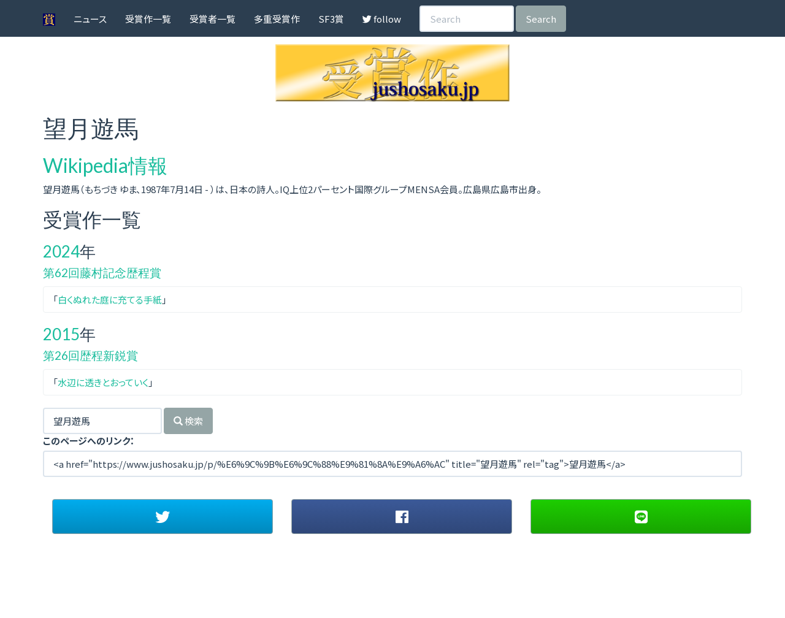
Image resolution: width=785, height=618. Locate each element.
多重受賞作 (277, 18)
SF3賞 (331, 18)
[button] (162, 516)
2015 (61, 334)
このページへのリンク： (89, 440)
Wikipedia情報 (105, 165)
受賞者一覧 (213, 18)
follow (381, 18)
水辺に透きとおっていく (103, 382)
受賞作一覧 (148, 18)
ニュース (90, 18)
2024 (61, 251)
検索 (188, 420)
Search (541, 18)
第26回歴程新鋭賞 (90, 355)
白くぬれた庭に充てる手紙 (110, 299)
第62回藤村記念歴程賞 (102, 272)
